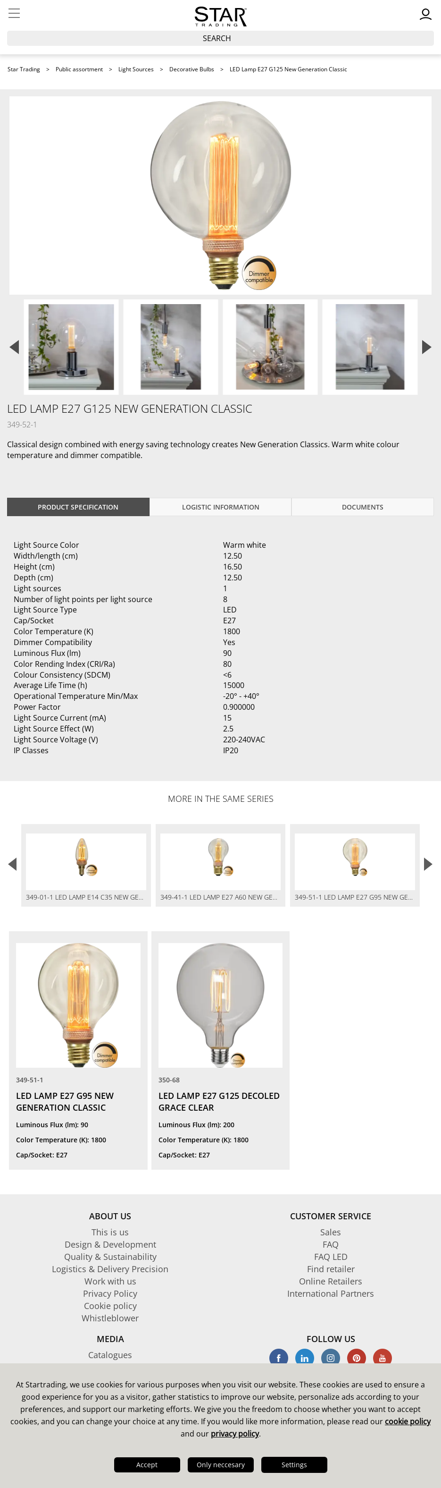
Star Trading (24, 69)
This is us (110, 1232)
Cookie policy (110, 1305)
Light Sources (136, 69)
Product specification (78, 506)
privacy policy (235, 1433)
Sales (330, 1232)
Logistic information (220, 506)
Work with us (110, 1281)
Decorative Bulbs (191, 69)
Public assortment (79, 69)
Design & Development (110, 1244)
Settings (294, 1464)
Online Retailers (330, 1281)
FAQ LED (331, 1256)
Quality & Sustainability (110, 1256)
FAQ (331, 1244)
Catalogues (110, 1354)
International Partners (330, 1293)
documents (362, 506)
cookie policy (408, 1421)
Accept (147, 1464)
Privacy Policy (110, 1293)
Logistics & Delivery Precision (110, 1269)
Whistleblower (110, 1318)
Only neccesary (221, 1464)
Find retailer (331, 1269)
